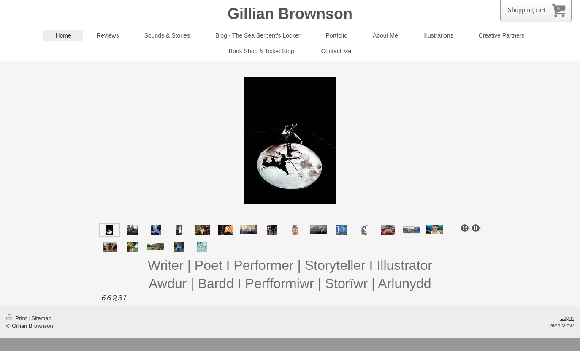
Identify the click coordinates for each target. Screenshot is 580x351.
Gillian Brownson (290, 13)
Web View (561, 325)
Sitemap (41, 318)
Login (567, 318)
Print (17, 318)
